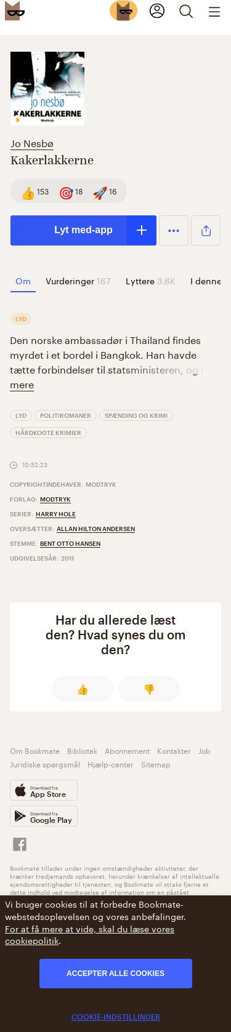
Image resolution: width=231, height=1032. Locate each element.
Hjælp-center (110, 763)
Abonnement (127, 750)
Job (204, 750)
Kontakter (174, 750)
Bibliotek (82, 750)
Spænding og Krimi (136, 415)
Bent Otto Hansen (70, 543)
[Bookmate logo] (15, 10)
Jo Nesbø (32, 142)
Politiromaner (65, 415)
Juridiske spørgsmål (45, 763)
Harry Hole (56, 514)
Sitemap (156, 763)
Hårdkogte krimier (48, 432)
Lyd (20, 415)
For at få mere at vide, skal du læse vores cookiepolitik (89, 934)
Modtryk (55, 499)
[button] (173, 230)
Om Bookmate (35, 750)
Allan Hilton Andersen (96, 528)
